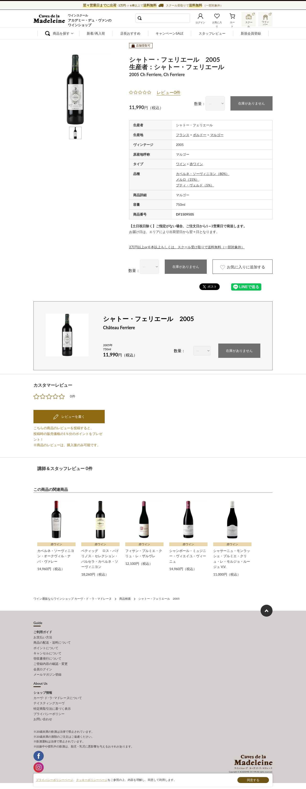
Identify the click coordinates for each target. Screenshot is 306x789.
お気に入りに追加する (242, 266)
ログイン (200, 22)
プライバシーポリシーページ (54, 780)
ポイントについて (45, 648)
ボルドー (199, 135)
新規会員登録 (251, 33)
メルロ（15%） (187, 179)
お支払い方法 (42, 637)
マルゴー (217, 135)
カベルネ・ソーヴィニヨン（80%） (202, 174)
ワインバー (265, 22)
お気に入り (217, 22)
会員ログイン (42, 669)
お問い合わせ (42, 718)
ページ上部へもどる (267, 611)
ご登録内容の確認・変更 (50, 663)
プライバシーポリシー (49, 713)
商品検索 (125, 598)
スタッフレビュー (212, 33)
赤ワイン (196, 164)
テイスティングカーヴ (49, 703)
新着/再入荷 (96, 33)
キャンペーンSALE (169, 33)
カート (232, 22)
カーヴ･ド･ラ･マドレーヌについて (57, 697)
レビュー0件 (168, 92)
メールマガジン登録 (47, 674)
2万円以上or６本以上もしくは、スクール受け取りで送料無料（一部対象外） (187, 247)
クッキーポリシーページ (92, 780)
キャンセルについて (47, 653)
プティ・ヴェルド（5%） (195, 185)
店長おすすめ (130, 33)
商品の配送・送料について (52, 642)
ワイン (181, 164)
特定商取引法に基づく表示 (52, 708)
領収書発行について (47, 658)
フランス (182, 135)
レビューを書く (72, 416)
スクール (248, 22)
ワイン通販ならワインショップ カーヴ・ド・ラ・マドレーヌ (49, 19)
